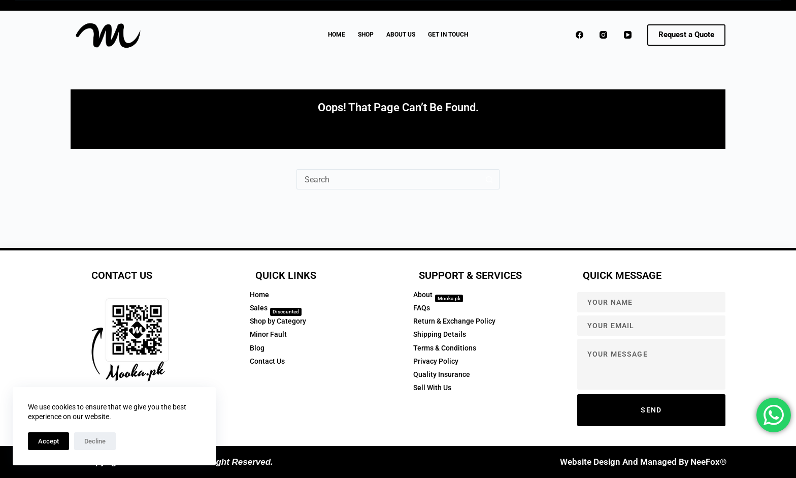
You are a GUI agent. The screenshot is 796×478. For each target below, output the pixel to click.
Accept (48, 441)
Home (336, 34)
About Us (400, 34)
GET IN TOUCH (448, 34)
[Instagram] (603, 35)
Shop (366, 34)
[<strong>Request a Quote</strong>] (686, 35)
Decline (95, 441)
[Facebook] (579, 35)
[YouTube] (628, 35)
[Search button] (489, 179)
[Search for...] (387, 179)
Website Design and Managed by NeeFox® (643, 462)
